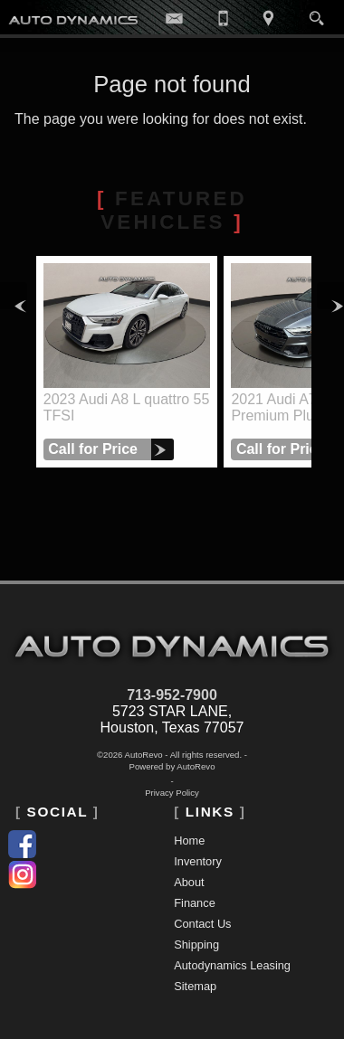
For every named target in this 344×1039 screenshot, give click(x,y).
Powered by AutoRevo (172, 766)
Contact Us (202, 923)
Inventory (198, 861)
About (189, 882)
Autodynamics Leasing (232, 965)
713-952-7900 (172, 695)
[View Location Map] (268, 17)
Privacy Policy (172, 793)
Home (189, 840)
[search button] (316, 12)
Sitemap (195, 986)
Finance (194, 903)
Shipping (196, 944)
